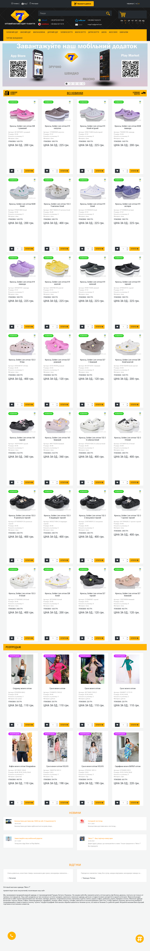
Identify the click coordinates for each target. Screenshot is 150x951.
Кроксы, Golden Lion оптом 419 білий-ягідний (92, 127)
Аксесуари (113, 32)
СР (129, 21)
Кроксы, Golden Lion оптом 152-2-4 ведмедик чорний (57, 516)
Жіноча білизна (39, 32)
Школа (104, 32)
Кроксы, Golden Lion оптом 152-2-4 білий (127, 438)
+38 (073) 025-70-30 (57, 20)
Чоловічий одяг (12, 32)
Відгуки (75, 865)
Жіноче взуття (80, 32)
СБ (140, 21)
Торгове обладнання (14, 38)
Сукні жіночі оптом (57, 688)
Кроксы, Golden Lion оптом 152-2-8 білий (22, 594)
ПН (122, 21)
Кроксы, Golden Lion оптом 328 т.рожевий (22, 127)
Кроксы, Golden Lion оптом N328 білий (22, 205)
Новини (75, 813)
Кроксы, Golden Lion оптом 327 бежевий (127, 594)
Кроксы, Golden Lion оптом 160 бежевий (57, 438)
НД (143, 21)
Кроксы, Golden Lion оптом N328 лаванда (128, 127)
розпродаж (13, 647)
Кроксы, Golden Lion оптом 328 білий (57, 594)
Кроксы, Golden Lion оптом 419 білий (92, 205)
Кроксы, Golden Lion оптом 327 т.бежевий (92, 361)
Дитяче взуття (93, 32)
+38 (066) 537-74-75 (57, 24)
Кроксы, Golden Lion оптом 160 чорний (22, 438)
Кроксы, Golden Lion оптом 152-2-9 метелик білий (57, 205)
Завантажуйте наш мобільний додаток (28, 838)
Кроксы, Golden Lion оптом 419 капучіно (57, 127)
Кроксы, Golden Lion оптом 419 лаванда (22, 283)
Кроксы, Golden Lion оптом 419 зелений (92, 283)
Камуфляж (124, 32)
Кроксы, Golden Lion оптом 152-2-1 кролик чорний (127, 516)
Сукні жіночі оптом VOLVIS (57, 766)
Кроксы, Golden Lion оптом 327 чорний (92, 594)
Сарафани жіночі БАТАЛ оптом (127, 766)
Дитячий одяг (52, 32)
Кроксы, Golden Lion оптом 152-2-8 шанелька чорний (22, 516)
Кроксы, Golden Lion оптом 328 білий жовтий (127, 361)
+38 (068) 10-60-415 (94, 20)
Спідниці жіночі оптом (22, 688)
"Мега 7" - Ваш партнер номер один (100, 838)
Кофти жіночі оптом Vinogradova (22, 766)
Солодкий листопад (95, 821)
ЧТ (132, 21)
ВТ (125, 21)
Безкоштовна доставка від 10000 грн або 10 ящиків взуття (35, 821)
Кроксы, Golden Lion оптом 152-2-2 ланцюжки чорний (92, 516)
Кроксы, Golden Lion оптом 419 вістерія (127, 205)
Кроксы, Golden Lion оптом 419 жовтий (57, 283)
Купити (29, 171)
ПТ (136, 21)
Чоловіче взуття (66, 32)
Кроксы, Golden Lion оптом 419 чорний (127, 283)
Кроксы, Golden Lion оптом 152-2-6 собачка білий (92, 438)
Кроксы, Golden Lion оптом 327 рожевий (57, 361)
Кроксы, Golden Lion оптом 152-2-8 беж (22, 361)
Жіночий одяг (25, 32)
